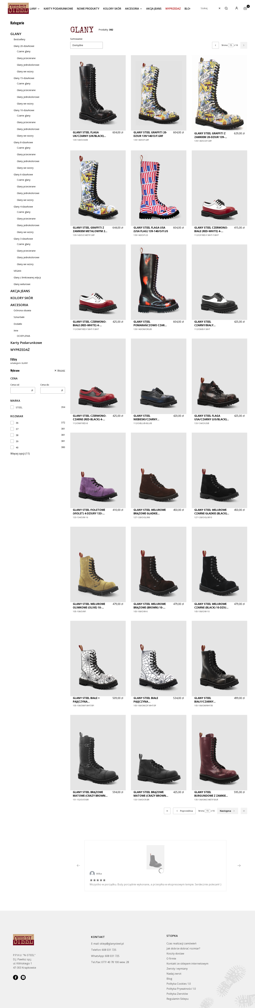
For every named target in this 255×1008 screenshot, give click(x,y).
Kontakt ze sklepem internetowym (187, 963)
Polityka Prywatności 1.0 (181, 988)
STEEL (19, 407)
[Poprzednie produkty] (184, 811)
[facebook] (15, 977)
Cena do (44, 384)
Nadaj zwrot (174, 973)
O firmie (171, 958)
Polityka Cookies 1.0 (179, 983)
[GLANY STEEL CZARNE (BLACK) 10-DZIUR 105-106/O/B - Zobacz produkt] (155, 857)
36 (17, 422)
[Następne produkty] (227, 811)
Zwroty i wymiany (177, 968)
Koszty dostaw (175, 953)
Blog (169, 978)
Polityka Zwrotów (177, 993)
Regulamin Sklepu (177, 998)
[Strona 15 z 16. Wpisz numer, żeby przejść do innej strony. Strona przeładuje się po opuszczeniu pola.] (230, 45)
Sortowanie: (76, 38)
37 (17, 429)
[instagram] (23, 977)
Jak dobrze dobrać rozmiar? (183, 948)
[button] (226, 8)
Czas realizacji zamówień (181, 943)
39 (17, 441)
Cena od (14, 384)
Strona (224, 45)
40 (17, 447)
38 (17, 435)
